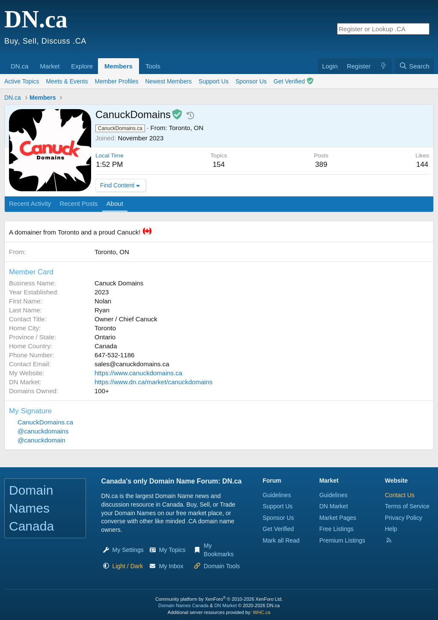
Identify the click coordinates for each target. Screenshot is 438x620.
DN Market (333, 506)
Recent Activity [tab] (30, 203)
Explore (82, 66)
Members (118, 66)
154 (219, 164)
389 (321, 164)
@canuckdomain (41, 440)
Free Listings (336, 528)
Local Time (109, 155)
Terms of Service (407, 506)
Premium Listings (342, 540)
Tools (152, 66)
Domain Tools (222, 566)
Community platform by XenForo (219, 599)
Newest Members (168, 81)
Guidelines (277, 495)
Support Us (213, 81)
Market (50, 66)
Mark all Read (281, 540)
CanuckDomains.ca (45, 422)
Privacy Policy (403, 517)
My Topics (172, 549)
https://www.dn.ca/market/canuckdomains (154, 382)
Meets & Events (67, 81)
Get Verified (294, 81)
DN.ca (20, 66)
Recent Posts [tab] (78, 203)
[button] (32, 61)
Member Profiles (117, 81)
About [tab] (115, 203)
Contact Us (399, 495)
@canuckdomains (43, 431)
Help (391, 528)
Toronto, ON (186, 127)
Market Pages (337, 517)
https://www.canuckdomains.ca (138, 373)
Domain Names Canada (183, 605)
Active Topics (21, 81)
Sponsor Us (250, 81)
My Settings (128, 549)
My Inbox (171, 566)
